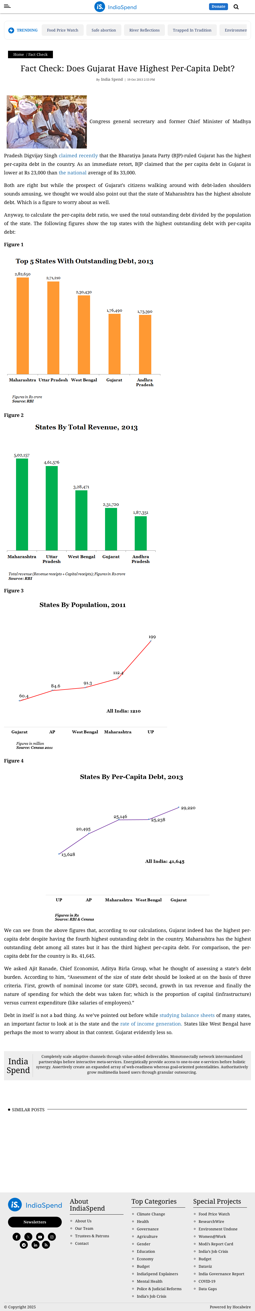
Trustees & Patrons (92, 1235)
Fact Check (38, 54)
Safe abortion (104, 30)
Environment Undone (218, 1228)
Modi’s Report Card (216, 1243)
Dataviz (205, 1266)
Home (18, 54)
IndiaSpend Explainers (157, 1273)
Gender (143, 1243)
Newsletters (35, 1221)
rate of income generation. (152, 1023)
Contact (82, 1243)
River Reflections (144, 30)
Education (146, 1251)
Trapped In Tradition (192, 30)
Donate (218, 6)
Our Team (84, 1228)
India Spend (18, 1065)
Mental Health (150, 1281)
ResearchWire (211, 1221)
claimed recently (78, 155)
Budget (143, 1266)
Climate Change (151, 1213)
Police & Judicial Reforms (159, 1288)
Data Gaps (208, 1288)
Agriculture (147, 1236)
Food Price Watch (62, 30)
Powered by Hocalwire (230, 1306)
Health (143, 1221)
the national (73, 172)
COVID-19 (207, 1281)
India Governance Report (221, 1273)
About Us (83, 1220)
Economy (145, 1258)
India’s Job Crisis (151, 1296)
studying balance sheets (188, 1015)
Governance (148, 1228)
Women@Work (212, 1236)
